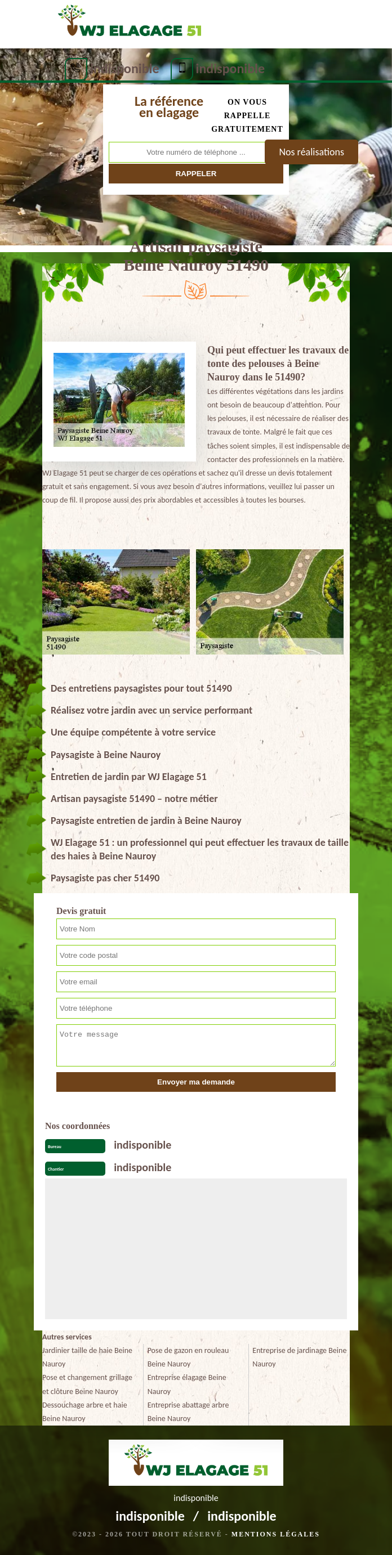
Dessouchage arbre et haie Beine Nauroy (84, 1411)
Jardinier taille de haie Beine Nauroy (87, 1357)
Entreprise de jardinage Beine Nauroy (299, 1357)
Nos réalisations (311, 152)
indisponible (124, 68)
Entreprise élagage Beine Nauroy (187, 1384)
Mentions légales (275, 1534)
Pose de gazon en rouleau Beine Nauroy (188, 1357)
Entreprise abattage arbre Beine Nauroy (188, 1411)
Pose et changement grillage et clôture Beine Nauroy (87, 1384)
